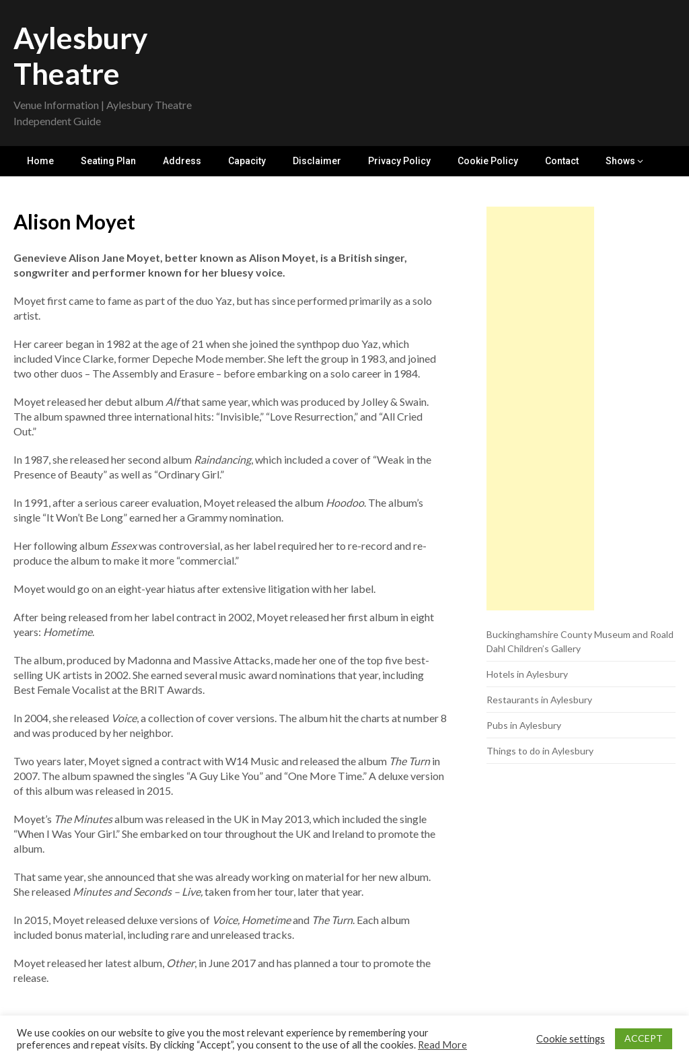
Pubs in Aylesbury (523, 725)
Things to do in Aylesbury (539, 750)
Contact (562, 160)
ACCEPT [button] (643, 1038)
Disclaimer (317, 160)
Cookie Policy (488, 160)
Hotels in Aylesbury (527, 674)
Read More (442, 1045)
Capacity (247, 160)
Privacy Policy (399, 160)
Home (40, 160)
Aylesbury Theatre (80, 55)
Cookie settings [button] (570, 1039)
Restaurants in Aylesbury (539, 699)
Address (182, 160)
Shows (620, 160)
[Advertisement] (540, 408)
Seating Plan (108, 160)
